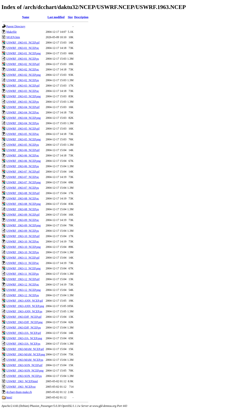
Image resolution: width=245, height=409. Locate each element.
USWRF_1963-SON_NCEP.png (25, 370)
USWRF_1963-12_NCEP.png (23, 289)
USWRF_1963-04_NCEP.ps (22, 123)
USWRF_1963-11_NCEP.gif (22, 257)
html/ (9, 397)
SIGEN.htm (13, 37)
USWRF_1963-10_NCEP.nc (22, 241)
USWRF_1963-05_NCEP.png (23, 139)
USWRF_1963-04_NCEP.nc (22, 112)
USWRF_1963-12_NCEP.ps (22, 295)
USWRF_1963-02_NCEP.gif (22, 64)
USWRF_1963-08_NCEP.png (23, 203)
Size (70, 17)
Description (81, 17)
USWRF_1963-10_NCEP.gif (22, 236)
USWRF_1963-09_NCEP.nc (22, 220)
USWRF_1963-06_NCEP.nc (22, 155)
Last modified (56, 17)
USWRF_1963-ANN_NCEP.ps (24, 311)
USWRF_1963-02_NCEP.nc (22, 69)
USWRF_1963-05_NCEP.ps (22, 144)
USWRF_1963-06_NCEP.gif (22, 150)
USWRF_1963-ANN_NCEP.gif (24, 300)
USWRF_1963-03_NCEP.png (23, 96)
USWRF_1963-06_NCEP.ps (22, 166)
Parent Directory (15, 26)
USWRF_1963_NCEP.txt (21, 386)
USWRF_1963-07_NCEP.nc (22, 177)
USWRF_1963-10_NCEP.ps (22, 252)
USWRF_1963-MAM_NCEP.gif (25, 349)
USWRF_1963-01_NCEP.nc (22, 47)
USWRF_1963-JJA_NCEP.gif (23, 332)
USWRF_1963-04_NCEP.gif (22, 107)
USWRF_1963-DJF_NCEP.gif (23, 316)
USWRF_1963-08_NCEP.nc (22, 198)
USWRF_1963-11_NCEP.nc (22, 263)
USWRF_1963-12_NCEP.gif (22, 279)
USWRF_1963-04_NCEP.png (23, 117)
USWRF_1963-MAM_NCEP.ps (24, 359)
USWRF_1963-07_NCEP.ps (22, 187)
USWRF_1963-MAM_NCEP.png (25, 354)
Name (25, 17)
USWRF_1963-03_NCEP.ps (22, 101)
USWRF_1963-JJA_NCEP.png (24, 338)
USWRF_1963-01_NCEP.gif (22, 42)
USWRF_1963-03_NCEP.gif (22, 85)
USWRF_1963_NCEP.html (22, 381)
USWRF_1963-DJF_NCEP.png (24, 322)
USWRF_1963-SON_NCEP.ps (24, 375)
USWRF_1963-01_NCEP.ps (22, 58)
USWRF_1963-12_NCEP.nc (22, 284)
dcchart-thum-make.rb (19, 392)
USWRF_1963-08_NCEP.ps (22, 209)
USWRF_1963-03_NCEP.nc (22, 90)
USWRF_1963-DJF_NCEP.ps (23, 327)
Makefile (11, 31)
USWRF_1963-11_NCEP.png (23, 268)
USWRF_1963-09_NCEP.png (23, 225)
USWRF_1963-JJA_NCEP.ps (23, 343)
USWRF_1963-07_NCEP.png (23, 182)
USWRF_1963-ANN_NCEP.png (25, 306)
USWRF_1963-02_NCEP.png (23, 74)
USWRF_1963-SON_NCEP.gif (24, 365)
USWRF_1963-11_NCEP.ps (22, 273)
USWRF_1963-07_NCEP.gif (22, 171)
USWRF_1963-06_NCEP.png (23, 160)
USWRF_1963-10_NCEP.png (23, 246)
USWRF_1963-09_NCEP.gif (22, 214)
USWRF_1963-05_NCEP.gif (22, 128)
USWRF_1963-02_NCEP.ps (22, 80)
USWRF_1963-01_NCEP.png (23, 53)
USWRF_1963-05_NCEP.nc (22, 133)
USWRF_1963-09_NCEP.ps (22, 230)
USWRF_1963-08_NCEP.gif (22, 193)
